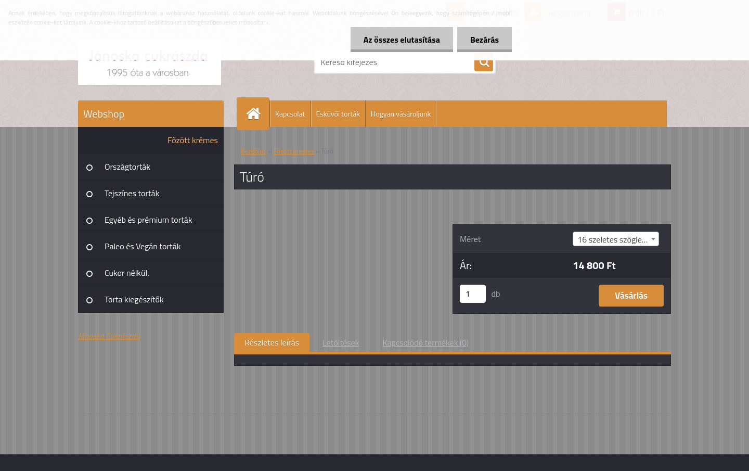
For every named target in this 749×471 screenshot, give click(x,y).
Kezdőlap (254, 151)
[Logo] (149, 62)
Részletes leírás (271, 342)
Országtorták (127, 166)
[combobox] (616, 239)
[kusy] (473, 294)
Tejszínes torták (132, 193)
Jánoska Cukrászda (109, 335)
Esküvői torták (338, 113)
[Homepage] (257, 113)
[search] (483, 62)
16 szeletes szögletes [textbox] (615, 239)
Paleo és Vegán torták (142, 246)
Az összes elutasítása (402, 39)
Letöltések (340, 342)
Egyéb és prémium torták (148, 219)
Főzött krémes (192, 140)
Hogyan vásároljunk (401, 113)
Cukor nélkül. (127, 272)
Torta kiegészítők (134, 299)
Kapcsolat (290, 113)
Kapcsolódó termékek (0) (425, 342)
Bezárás (484, 39)
